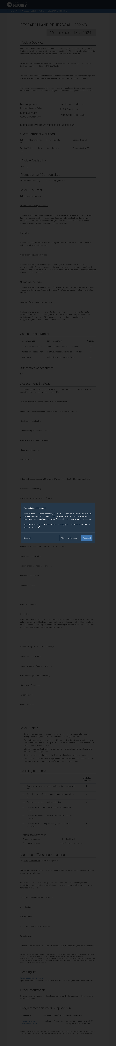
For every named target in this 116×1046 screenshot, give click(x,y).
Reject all (27, 538)
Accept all (87, 538)
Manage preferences (69, 538)
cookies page (33, 527)
